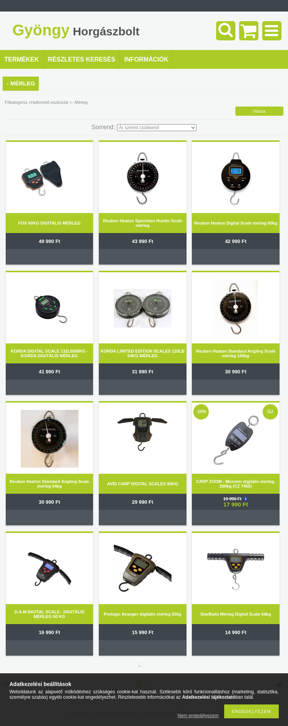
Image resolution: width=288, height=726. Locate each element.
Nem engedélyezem (198, 715)
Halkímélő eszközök (49, 102)
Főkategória (16, 102)
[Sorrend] (156, 127)
